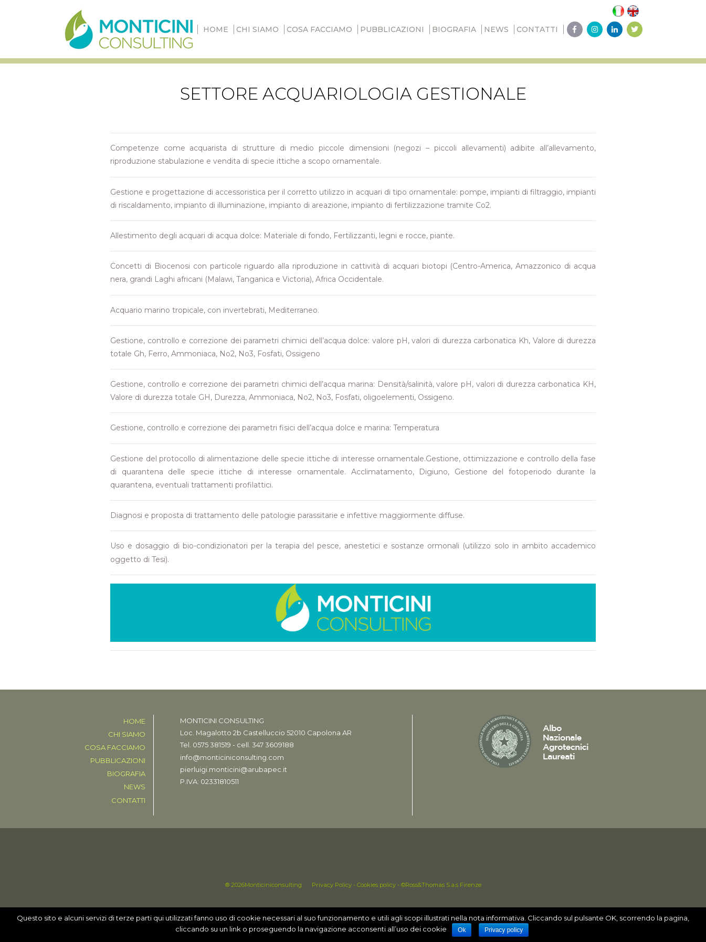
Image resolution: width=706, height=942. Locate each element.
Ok (462, 930)
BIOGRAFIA (454, 29)
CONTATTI (537, 29)
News (496, 29)
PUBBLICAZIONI (392, 29)
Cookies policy (376, 884)
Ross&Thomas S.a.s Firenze (443, 884)
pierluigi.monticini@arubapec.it (233, 769)
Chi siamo (257, 29)
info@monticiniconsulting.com (232, 757)
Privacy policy (503, 930)
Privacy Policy (332, 884)
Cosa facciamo (319, 29)
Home (215, 29)
